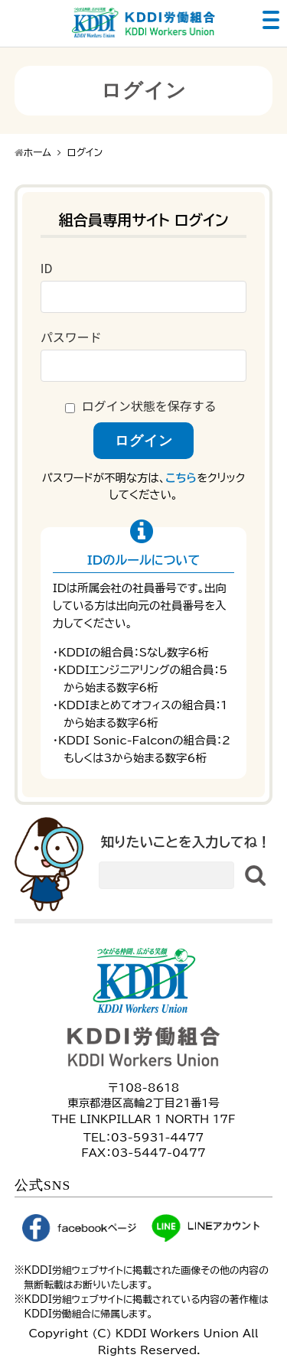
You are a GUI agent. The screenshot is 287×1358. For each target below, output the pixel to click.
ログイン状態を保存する (149, 405)
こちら (181, 478)
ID (47, 268)
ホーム (37, 153)
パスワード (71, 336)
